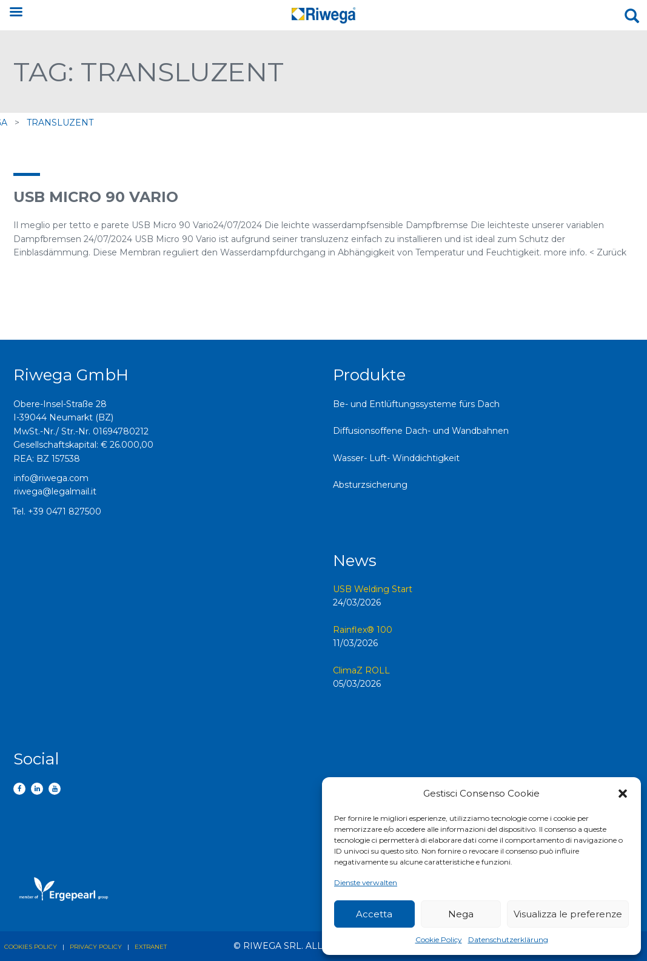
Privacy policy (96, 947)
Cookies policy (30, 947)
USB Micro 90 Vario (95, 197)
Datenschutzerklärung (508, 939)
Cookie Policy (438, 939)
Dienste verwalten (365, 882)
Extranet (151, 947)
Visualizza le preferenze (568, 914)
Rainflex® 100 (362, 629)
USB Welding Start (372, 589)
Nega (461, 914)
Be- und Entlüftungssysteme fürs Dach (416, 404)
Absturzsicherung (370, 484)
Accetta (374, 914)
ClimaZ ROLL (361, 670)
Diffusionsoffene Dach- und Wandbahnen (421, 430)
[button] (623, 793)
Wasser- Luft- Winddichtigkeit (396, 458)
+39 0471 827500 (64, 511)
